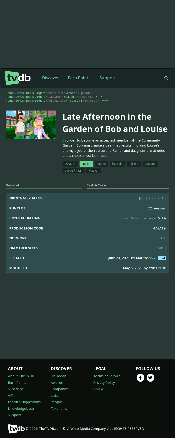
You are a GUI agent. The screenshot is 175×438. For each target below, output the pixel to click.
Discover (50, 77)
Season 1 (76, 101)
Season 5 (71, 93)
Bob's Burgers (35, 93)
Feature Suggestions (24, 401)
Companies (60, 388)
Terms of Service (107, 376)
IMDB (161, 248)
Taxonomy (59, 408)
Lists (54, 395)
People (56, 401)
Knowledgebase (21, 408)
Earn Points (79, 77)
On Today (58, 376)
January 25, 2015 (152, 198)
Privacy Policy (104, 382)
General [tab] (12, 185)
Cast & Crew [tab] (96, 185)
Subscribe (16, 388)
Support (108, 77)
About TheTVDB (21, 376)
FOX (162, 238)
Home (9, 93)
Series (20, 93)
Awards (57, 382)
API (10, 395)
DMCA (98, 388)
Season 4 (70, 97)
